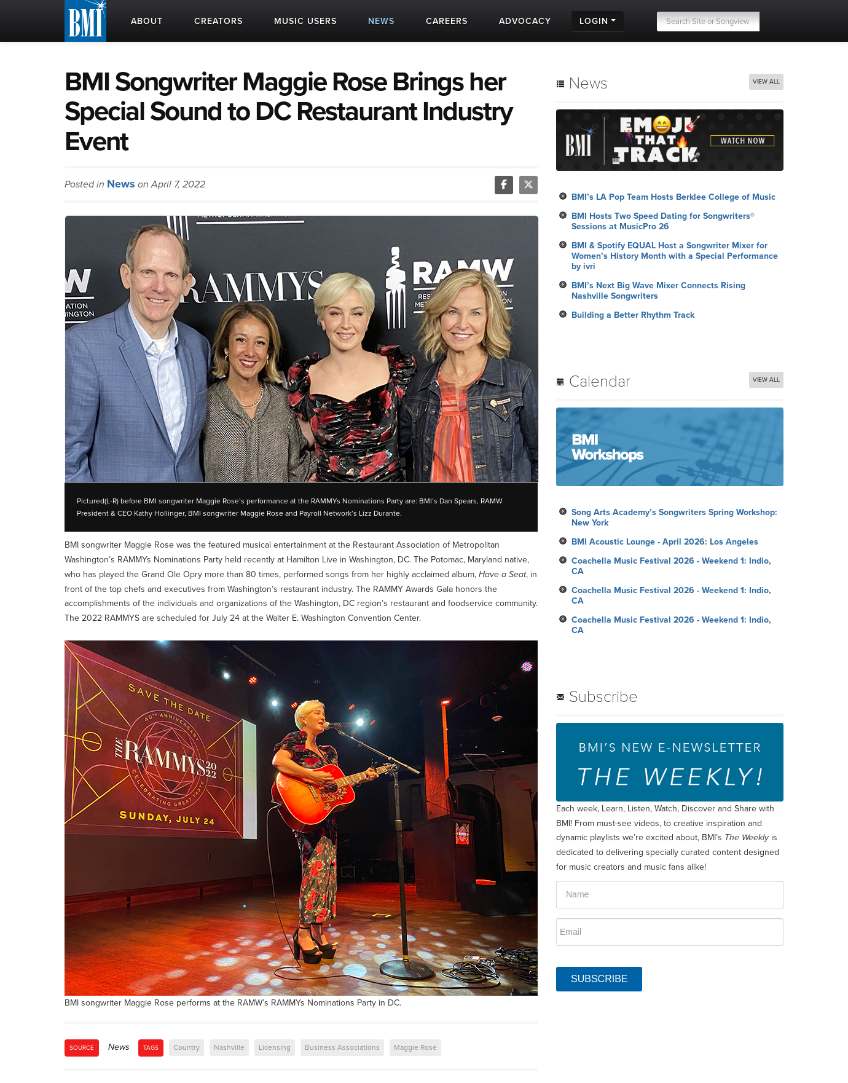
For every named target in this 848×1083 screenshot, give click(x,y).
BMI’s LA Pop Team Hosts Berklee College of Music (673, 197)
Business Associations (342, 1047)
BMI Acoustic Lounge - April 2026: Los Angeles (664, 542)
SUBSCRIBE (599, 979)
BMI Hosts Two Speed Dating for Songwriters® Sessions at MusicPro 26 (663, 221)
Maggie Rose (415, 1047)
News (121, 184)
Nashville (229, 1047)
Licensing (275, 1047)
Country (186, 1047)
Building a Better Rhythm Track (632, 315)
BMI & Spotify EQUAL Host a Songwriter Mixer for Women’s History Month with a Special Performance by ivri (674, 256)
